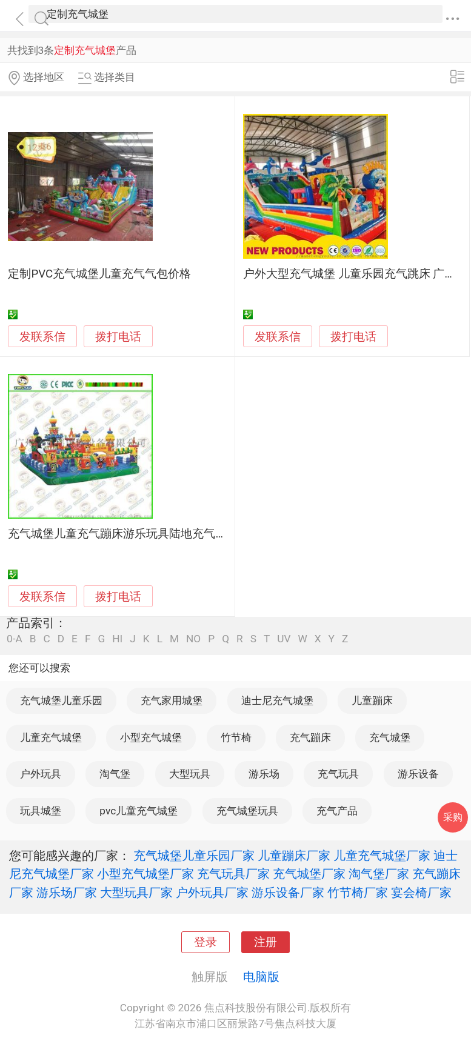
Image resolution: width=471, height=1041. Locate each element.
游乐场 (264, 774)
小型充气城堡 (151, 737)
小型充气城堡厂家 (145, 873)
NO (193, 639)
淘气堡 (114, 774)
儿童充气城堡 (51, 737)
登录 (205, 942)
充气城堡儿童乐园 (61, 700)
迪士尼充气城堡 (277, 700)
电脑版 (261, 976)
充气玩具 (338, 774)
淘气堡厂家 (379, 873)
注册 (265, 942)
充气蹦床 (310, 737)
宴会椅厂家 (421, 892)
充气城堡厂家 (309, 873)
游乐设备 (418, 774)
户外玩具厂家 (212, 892)
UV (283, 639)
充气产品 (337, 811)
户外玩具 (40, 774)
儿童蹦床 (372, 700)
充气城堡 (389, 737)
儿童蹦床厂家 (294, 855)
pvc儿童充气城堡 (138, 811)
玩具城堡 (40, 811)
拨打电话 (118, 336)
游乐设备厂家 (288, 892)
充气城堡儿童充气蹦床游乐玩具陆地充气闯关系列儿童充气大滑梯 (175, 533)
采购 (453, 817)
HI (117, 639)
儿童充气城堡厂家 (381, 855)
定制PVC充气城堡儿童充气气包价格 (99, 274)
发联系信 (42, 337)
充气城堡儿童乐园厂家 (194, 855)
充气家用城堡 (171, 700)
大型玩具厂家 (136, 892)
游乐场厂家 (66, 892)
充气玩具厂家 (233, 873)
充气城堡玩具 (247, 811)
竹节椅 (236, 737)
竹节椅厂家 (357, 892)
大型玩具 (189, 774)
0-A (14, 639)
